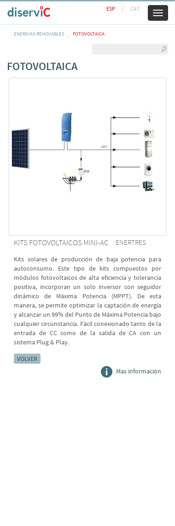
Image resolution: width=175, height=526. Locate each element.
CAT (135, 8)
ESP (110, 8)
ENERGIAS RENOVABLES (39, 33)
